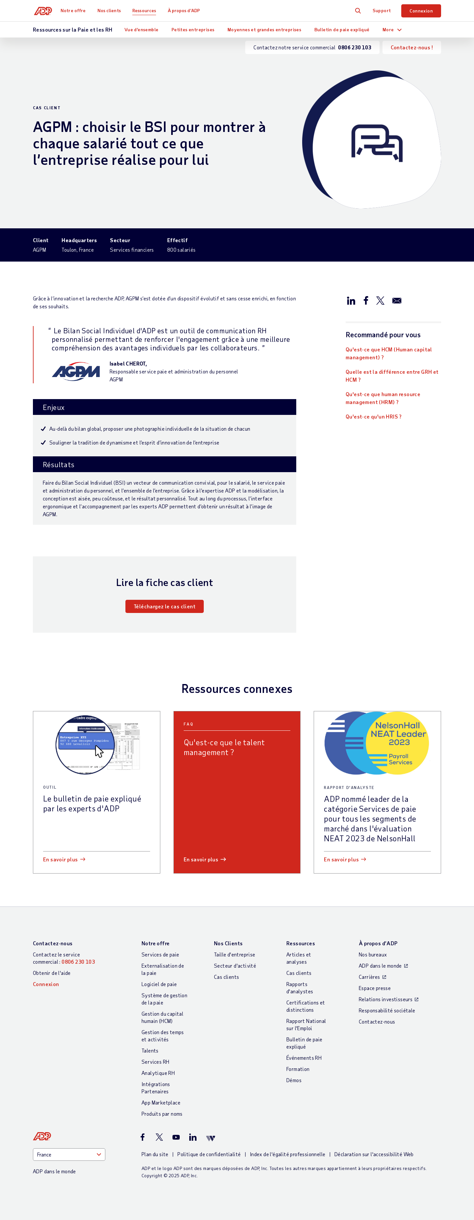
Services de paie (160, 954)
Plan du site (155, 1154)
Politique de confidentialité (209, 1154)
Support (382, 10)
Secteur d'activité (235, 965)
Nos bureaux (373, 954)
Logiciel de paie (159, 984)
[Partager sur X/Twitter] (380, 300)
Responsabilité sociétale (387, 1010)
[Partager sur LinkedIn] (351, 300)
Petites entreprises (193, 29)
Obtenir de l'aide (52, 973)
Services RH (155, 1061)
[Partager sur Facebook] (365, 300)
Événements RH (304, 1058)
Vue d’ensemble (141, 29)
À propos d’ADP (186, 10)
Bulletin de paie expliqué (342, 29)
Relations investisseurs (385, 999)
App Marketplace (161, 1102)
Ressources (146, 10)
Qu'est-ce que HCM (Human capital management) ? (389, 353)
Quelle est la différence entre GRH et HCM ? (392, 376)
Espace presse (375, 988)
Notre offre (75, 10)
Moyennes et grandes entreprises (264, 29)
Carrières (369, 977)
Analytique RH (158, 1073)
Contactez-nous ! (412, 47)
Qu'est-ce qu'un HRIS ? (374, 416)
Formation (298, 1069)
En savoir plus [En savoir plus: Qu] (201, 859)
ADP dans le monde (380, 965)
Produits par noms (162, 1113)
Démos (294, 1080)
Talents (150, 1050)
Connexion (421, 10)
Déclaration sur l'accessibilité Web (374, 1154)
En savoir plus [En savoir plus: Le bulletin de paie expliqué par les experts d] (60, 859)
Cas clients (226, 977)
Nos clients (111, 10)
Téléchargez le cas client (165, 606)
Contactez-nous (53, 943)
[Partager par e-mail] (397, 300)
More (388, 29)
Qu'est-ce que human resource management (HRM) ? (383, 398)
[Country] (69, 1154)
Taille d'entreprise (234, 954)
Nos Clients (228, 943)
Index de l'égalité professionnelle (288, 1154)
